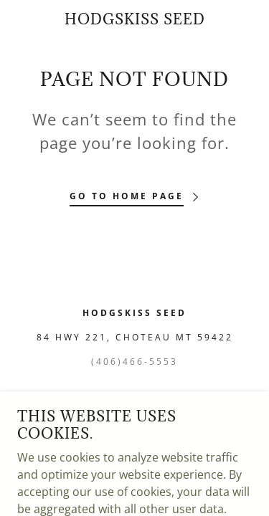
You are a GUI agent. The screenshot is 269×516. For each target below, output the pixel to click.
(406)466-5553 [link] (134, 361)
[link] (134, 19)
